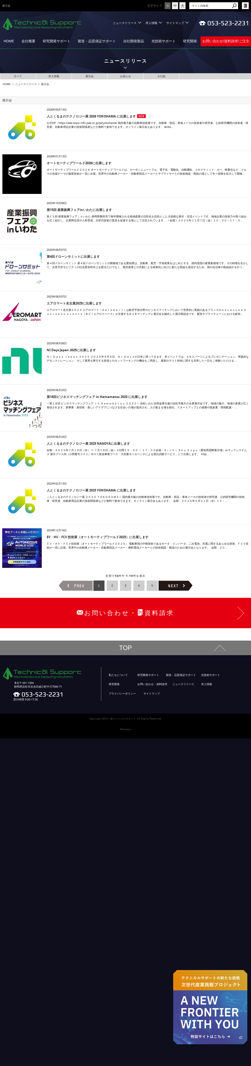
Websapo (125, 729)
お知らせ (125, 76)
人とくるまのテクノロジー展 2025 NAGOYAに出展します (88, 443)
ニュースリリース (125, 23)
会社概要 (28, 41)
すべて (18, 76)
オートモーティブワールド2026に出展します (79, 163)
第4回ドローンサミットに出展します (73, 257)
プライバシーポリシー (122, 693)
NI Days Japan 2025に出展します (71, 350)
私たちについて (118, 674)
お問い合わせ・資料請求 (152, 684)
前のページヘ (76, 585)
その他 (161, 76)
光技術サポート (163, 41)
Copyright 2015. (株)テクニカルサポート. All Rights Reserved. (125, 718)
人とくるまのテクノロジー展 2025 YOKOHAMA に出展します (91, 490)
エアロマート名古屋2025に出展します (74, 303)
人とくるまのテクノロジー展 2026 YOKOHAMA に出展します (91, 116)
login (245, 5)
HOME (9, 41)
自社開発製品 (133, 41)
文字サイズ (154, 5)
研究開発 (190, 41)
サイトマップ (175, 23)
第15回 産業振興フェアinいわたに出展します (79, 210)
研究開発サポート (56, 41)
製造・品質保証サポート (97, 41)
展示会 (89, 76)
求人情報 (151, 23)
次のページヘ (175, 585)
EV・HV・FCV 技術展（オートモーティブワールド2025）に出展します (97, 537)
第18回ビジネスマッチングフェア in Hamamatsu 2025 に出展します (97, 397)
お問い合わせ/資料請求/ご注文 (225, 41)
